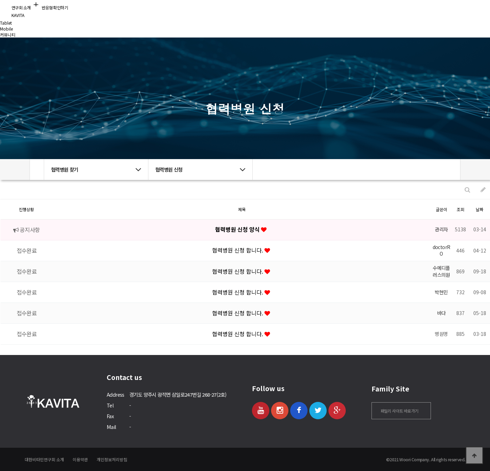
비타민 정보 (196, 12)
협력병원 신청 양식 (238, 229)
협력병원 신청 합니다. (238, 250)
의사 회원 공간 (342, 12)
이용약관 (80, 459)
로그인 (428, 12)
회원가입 (407, 12)
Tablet (6, 23)
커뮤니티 (293, 12)
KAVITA (12, 15)
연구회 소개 (147, 12)
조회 (460, 209)
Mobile (6, 29)
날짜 (479, 209)
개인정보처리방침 (112, 459)
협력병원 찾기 (245, 12)
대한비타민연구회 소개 (44, 459)
